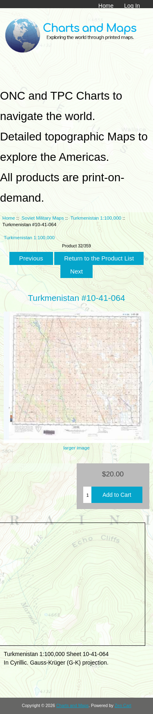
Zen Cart (123, 705)
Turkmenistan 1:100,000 (95, 217)
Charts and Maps (72, 705)
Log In (132, 5)
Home (105, 5)
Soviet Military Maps (43, 217)
